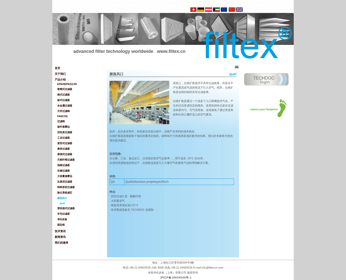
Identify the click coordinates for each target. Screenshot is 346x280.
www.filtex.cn (171, 51)
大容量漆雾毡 (64, 176)
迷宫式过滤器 (64, 143)
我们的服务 (61, 242)
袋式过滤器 (63, 94)
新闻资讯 (60, 236)
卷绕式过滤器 (64, 154)
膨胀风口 (62, 198)
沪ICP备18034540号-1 (176, 277)
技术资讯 (60, 231)
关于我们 (60, 73)
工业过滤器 (63, 137)
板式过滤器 (63, 100)
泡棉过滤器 (63, 165)
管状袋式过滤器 (66, 208)
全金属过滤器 (64, 105)
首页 (57, 68)
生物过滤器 (63, 170)
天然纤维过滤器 (66, 159)
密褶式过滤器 (64, 89)
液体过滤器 (63, 148)
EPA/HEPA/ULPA (67, 84)
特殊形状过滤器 (66, 187)
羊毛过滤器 (63, 213)
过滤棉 (61, 121)
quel (62, 203)
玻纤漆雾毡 (63, 126)
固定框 (61, 224)
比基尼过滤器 (64, 181)
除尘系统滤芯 (64, 192)
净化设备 (62, 219)
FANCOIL (62, 116)
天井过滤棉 (63, 111)
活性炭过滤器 (64, 132)
